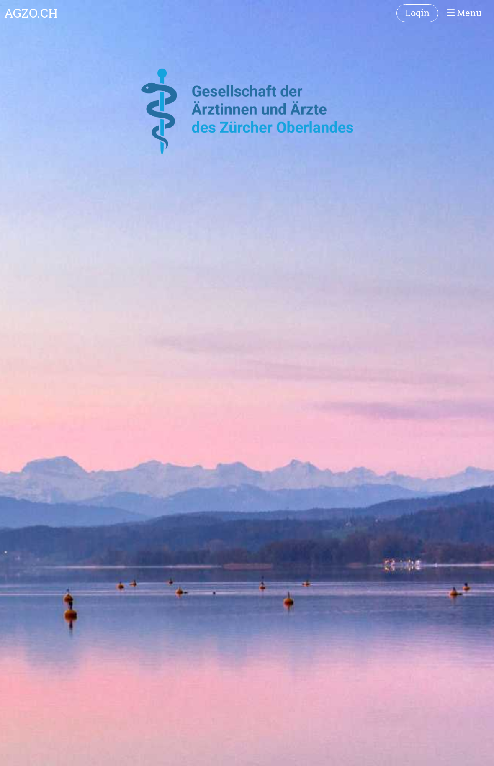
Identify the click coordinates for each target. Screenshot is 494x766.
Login (417, 13)
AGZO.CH (31, 13)
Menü (464, 13)
